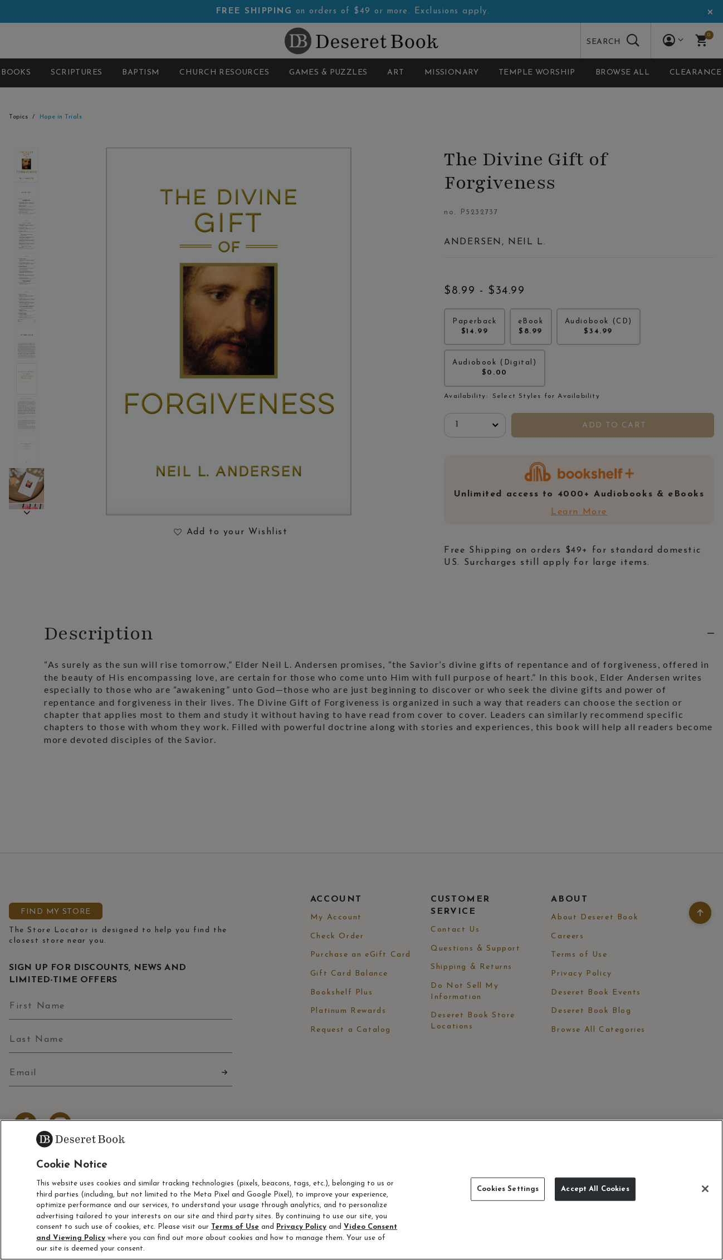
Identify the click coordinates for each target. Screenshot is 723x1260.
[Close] (705, 1189)
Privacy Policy (301, 1227)
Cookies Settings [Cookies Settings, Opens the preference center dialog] (508, 1189)
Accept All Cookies (595, 1189)
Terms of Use (235, 1227)
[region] (361, 1190)
